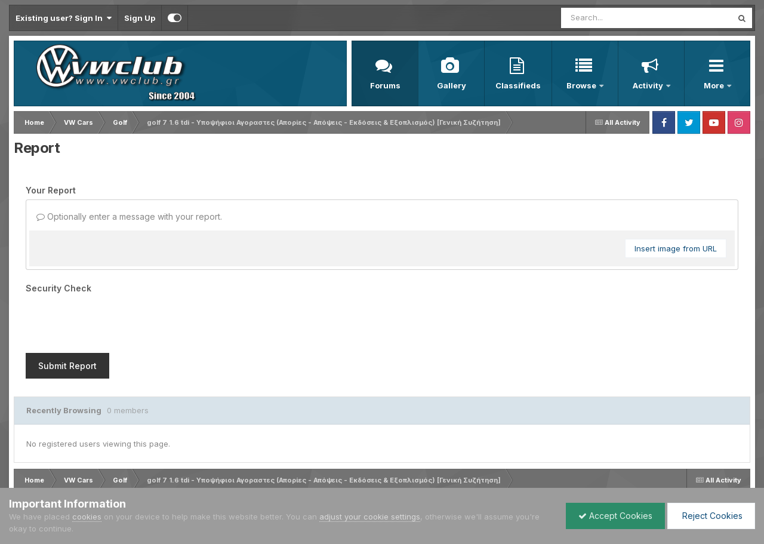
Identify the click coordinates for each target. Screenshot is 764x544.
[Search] (614, 18)
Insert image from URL (675, 248)
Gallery (451, 85)
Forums (385, 85)
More (715, 85)
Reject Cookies (711, 516)
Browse (582, 85)
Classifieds (518, 85)
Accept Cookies (615, 516)
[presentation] (116, 320)
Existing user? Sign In (64, 17)
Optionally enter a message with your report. (129, 216)
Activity (649, 85)
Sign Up (139, 18)
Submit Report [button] (67, 366)
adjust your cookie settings (369, 516)
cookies (86, 516)
